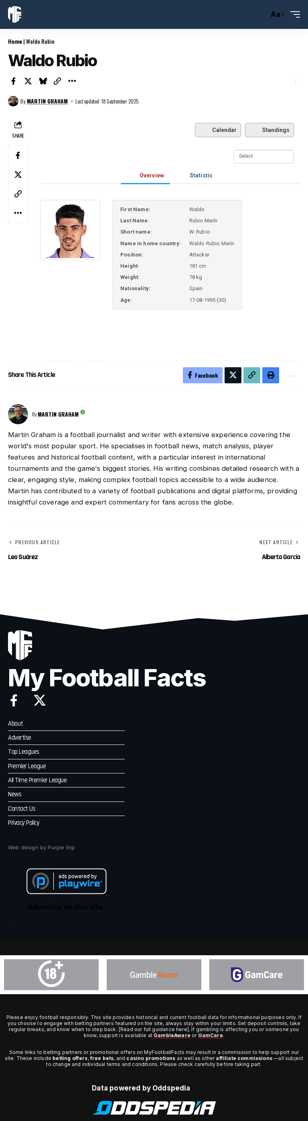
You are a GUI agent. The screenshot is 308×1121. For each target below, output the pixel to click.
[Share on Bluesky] (43, 81)
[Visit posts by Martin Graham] (13, 101)
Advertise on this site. (66, 906)
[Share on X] (28, 81)
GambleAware (172, 1034)
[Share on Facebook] (13, 81)
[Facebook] (14, 700)
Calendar (218, 130)
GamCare (210, 1034)
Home (15, 41)
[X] (40, 700)
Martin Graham (47, 101)
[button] (261, 14)
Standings (269, 130)
